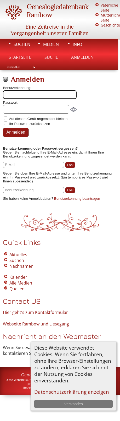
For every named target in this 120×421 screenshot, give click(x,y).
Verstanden (73, 404)
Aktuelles (18, 254)
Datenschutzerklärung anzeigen (71, 391)
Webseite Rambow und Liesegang (36, 324)
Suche (51, 57)
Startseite (20, 57)
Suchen (22, 44)
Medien (51, 44)
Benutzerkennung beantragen (77, 199)
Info (77, 44)
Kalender (18, 277)
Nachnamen (21, 266)
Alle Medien (20, 283)
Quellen (17, 289)
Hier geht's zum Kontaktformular (35, 312)
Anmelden (82, 57)
